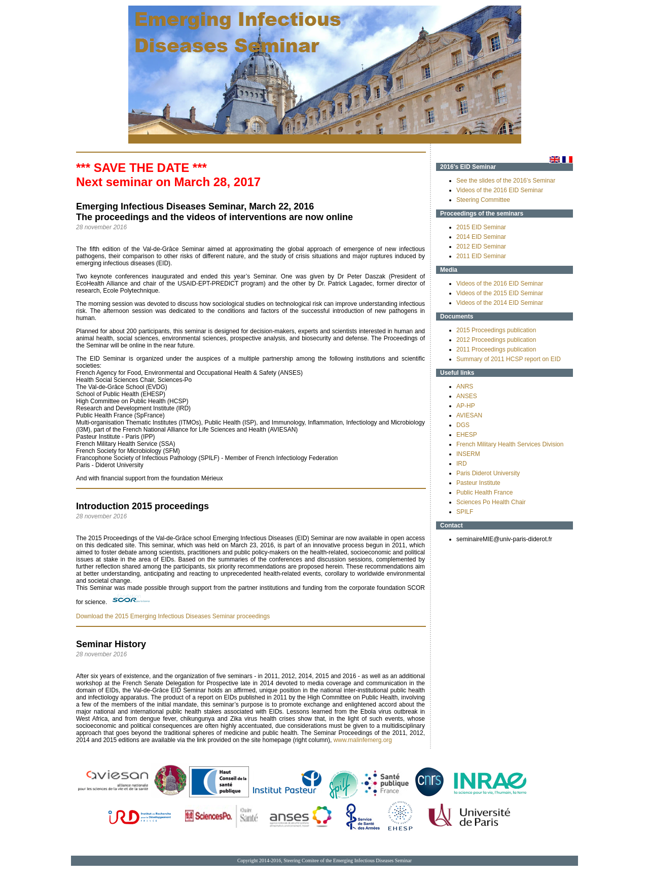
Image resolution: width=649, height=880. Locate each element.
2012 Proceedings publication (496, 339)
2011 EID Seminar (481, 256)
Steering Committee (483, 199)
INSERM (468, 453)
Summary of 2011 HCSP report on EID (508, 359)
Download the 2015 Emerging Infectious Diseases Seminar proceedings (173, 616)
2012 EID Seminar (481, 246)
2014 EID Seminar (481, 236)
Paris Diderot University (488, 473)
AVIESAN (469, 415)
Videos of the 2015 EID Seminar (499, 293)
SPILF (464, 511)
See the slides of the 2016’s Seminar (505, 180)
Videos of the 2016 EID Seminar (499, 190)
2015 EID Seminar (481, 227)
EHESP (466, 434)
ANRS (464, 386)
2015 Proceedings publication (496, 330)
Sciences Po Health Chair (491, 502)
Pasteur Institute (478, 482)
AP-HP (465, 405)
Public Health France (484, 492)
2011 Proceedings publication (496, 349)
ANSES (466, 396)
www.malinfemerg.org (363, 740)
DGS (463, 425)
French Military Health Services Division (509, 444)
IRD (461, 463)
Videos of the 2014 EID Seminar (499, 302)
